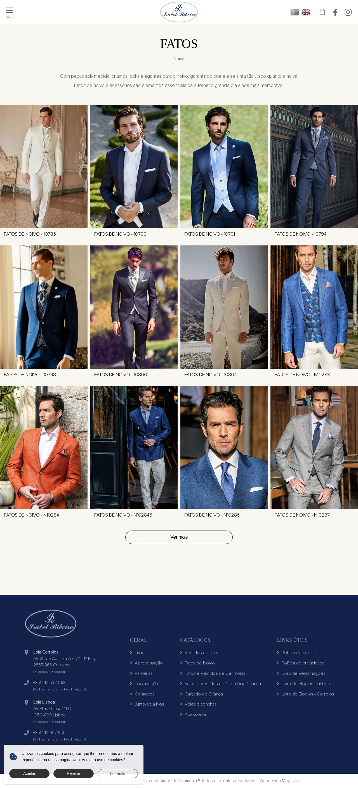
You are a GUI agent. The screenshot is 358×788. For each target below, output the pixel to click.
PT (294, 12)
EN (306, 12)
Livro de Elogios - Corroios (305, 694)
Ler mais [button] (117, 773)
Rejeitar (73, 773)
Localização (144, 684)
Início (137, 653)
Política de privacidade (301, 663)
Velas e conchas (198, 704)
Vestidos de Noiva (200, 653)
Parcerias (141, 673)
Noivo (179, 58)
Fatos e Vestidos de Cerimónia (213, 673)
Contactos (142, 694)
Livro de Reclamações (301, 673)
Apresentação (146, 663)
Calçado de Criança (201, 694)
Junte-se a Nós (147, 704)
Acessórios (194, 714)
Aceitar (29, 773)
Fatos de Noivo (197, 663)
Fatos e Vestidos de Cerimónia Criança (220, 684)
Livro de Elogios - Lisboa (303, 684)
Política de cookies (298, 653)
